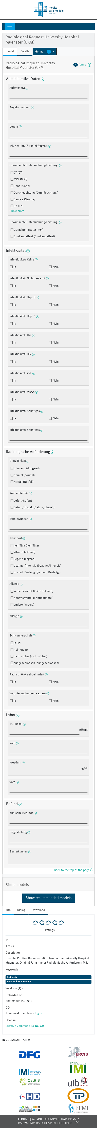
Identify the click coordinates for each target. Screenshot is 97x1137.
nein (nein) (21, 649)
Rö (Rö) (18, 206)
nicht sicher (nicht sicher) (30, 656)
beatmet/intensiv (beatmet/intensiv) (37, 565)
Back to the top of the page (73, 870)
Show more (17, 211)
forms (82, 65)
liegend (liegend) (24, 559)
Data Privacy (70, 1119)
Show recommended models (49, 898)
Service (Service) (24, 199)
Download (38, 910)
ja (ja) (17, 643)
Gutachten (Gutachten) (28, 229)
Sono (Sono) (22, 186)
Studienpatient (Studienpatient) (34, 236)
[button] (45, 51)
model (10, 51)
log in (38, 1013)
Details (24, 51)
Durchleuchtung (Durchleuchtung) (36, 192)
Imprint (36, 1119)
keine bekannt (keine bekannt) (33, 591)
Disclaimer (51, 1119)
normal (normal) (24, 475)
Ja (14, 267)
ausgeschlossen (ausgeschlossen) (36, 663)
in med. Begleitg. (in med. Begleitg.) (37, 572)
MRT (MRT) (20, 179)
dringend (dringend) (27, 468)
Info (8, 910)
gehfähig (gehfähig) (26, 545)
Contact (24, 1119)
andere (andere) (24, 604)
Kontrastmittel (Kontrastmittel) (33, 598)
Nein (55, 267)
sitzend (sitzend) (24, 552)
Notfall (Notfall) (24, 482)
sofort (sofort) (23, 500)
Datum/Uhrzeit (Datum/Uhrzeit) (34, 507)
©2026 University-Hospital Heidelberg (45, 1123)
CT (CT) (18, 172)
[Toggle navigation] (10, 26)
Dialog (21, 910)
